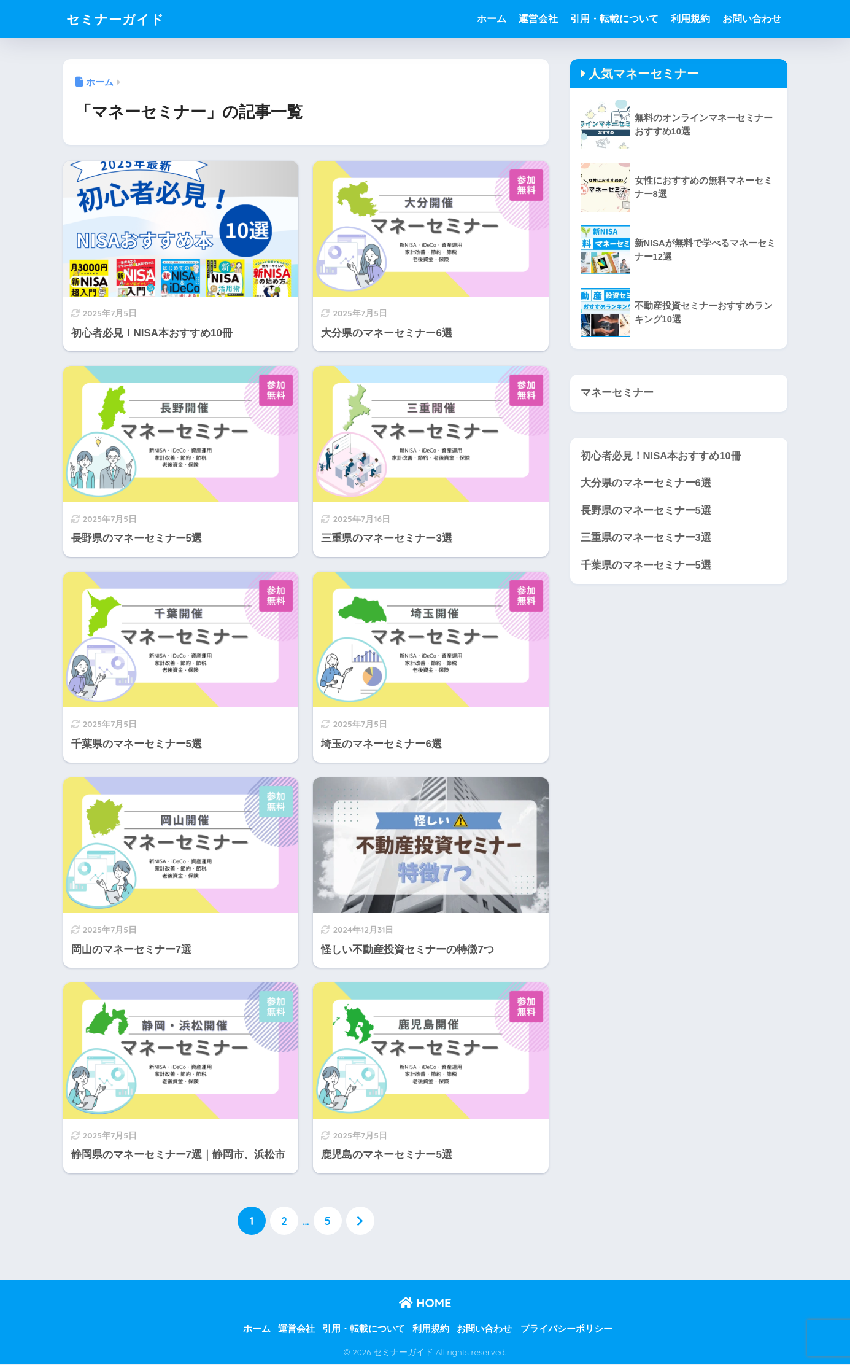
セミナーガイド (119, 19)
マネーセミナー (617, 393)
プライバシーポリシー (566, 1329)
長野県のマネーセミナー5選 (646, 510)
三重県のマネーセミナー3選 (646, 538)
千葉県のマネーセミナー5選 (646, 566)
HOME (425, 1302)
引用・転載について (614, 19)
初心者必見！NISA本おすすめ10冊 (661, 456)
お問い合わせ (751, 19)
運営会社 (538, 19)
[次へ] (360, 1221)
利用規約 (690, 19)
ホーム (491, 19)
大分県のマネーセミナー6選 (646, 483)
